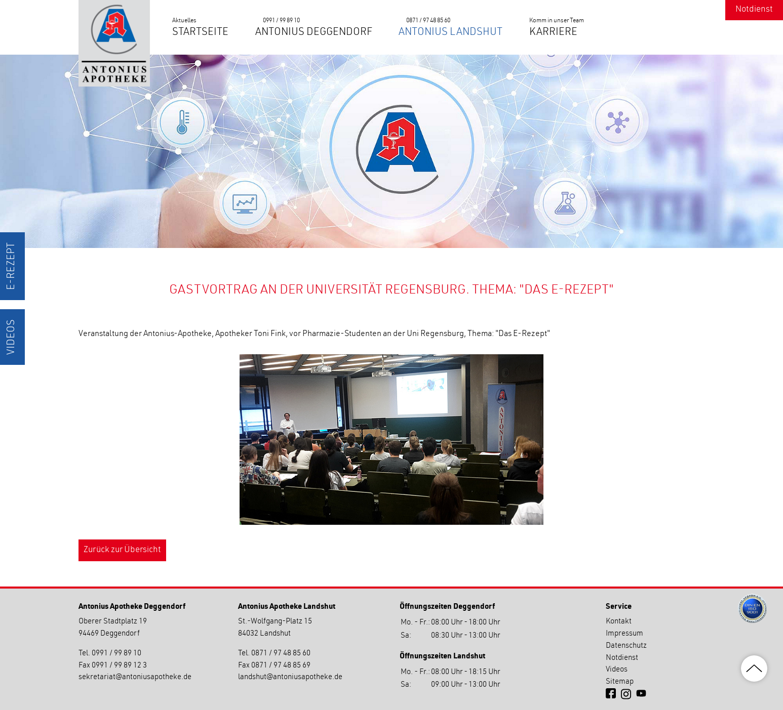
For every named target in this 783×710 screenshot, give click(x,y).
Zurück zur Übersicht (122, 550)
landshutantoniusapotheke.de (290, 677)
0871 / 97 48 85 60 (428, 21)
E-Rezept (12, 266)
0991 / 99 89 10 (281, 21)
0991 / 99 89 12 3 (119, 666)
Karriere (553, 33)
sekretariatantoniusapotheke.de (135, 677)
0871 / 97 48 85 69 (280, 666)
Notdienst (754, 10)
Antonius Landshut (450, 33)
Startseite (200, 33)
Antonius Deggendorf (313, 33)
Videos (12, 337)
